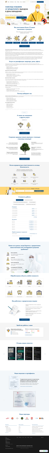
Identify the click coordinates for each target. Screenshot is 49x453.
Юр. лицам (20, 437)
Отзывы (28, 437)
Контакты (31, 437)
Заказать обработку (24, 238)
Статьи (25, 437)
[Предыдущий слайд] (4, 354)
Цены (17, 437)
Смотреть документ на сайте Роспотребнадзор (26, 386)
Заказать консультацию (25, 319)
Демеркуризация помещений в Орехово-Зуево (37, 430)
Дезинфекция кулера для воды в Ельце (36, 429)
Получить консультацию (24, 158)
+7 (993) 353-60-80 (7, 446)
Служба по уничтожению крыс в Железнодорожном (37, 428)
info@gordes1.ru (7, 438)
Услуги (23, 437)
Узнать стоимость (21, 17)
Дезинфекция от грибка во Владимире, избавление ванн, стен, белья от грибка (37, 427)
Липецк (19, 426)
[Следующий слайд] (45, 354)
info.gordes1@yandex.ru (8, 439)
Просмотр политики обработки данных (9, 448)
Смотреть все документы (8, 19)
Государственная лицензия (10, 17)
